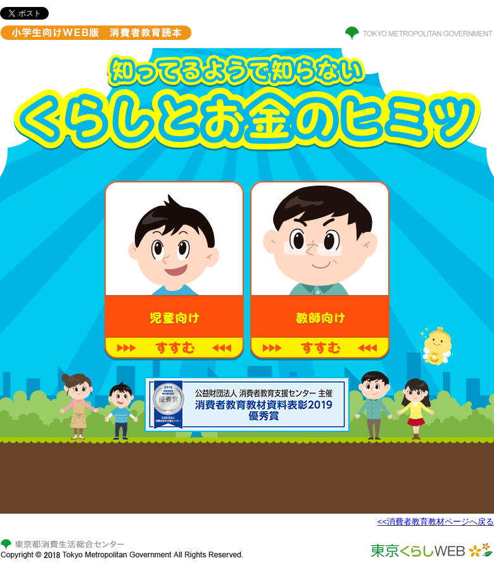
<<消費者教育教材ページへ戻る (435, 521)
